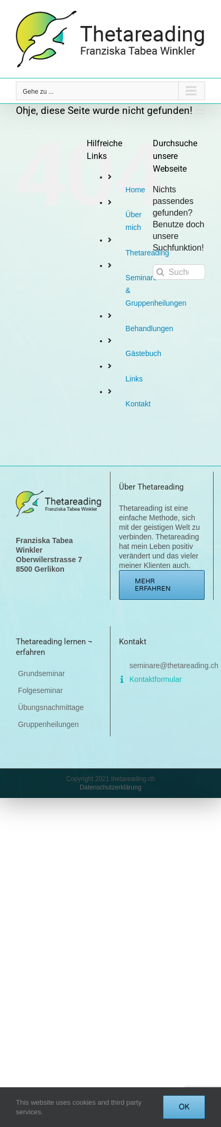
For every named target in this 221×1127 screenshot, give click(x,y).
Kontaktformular (153, 679)
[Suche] (160, 272)
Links (134, 379)
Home (135, 189)
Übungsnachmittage (51, 707)
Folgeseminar (40, 690)
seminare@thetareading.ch (171, 665)
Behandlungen (149, 328)
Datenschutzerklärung (111, 787)
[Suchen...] (179, 272)
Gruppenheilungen (48, 724)
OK (184, 1107)
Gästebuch (143, 353)
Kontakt (137, 404)
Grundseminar (41, 673)
